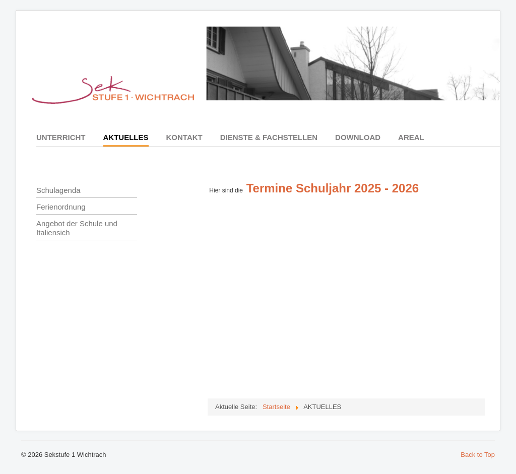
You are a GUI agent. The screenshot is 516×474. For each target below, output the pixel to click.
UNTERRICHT (61, 137)
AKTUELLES (126, 137)
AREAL (411, 137)
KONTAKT (184, 137)
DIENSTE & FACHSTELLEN (268, 137)
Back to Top (478, 454)
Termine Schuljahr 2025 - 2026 (332, 188)
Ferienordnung (61, 206)
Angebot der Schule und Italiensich (76, 228)
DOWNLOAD (357, 137)
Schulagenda (58, 190)
